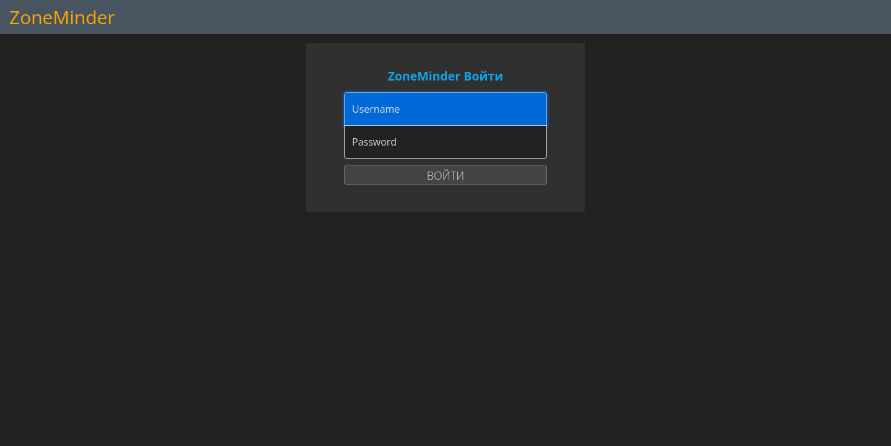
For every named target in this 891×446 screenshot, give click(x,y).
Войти (445, 175)
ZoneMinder (62, 17)
